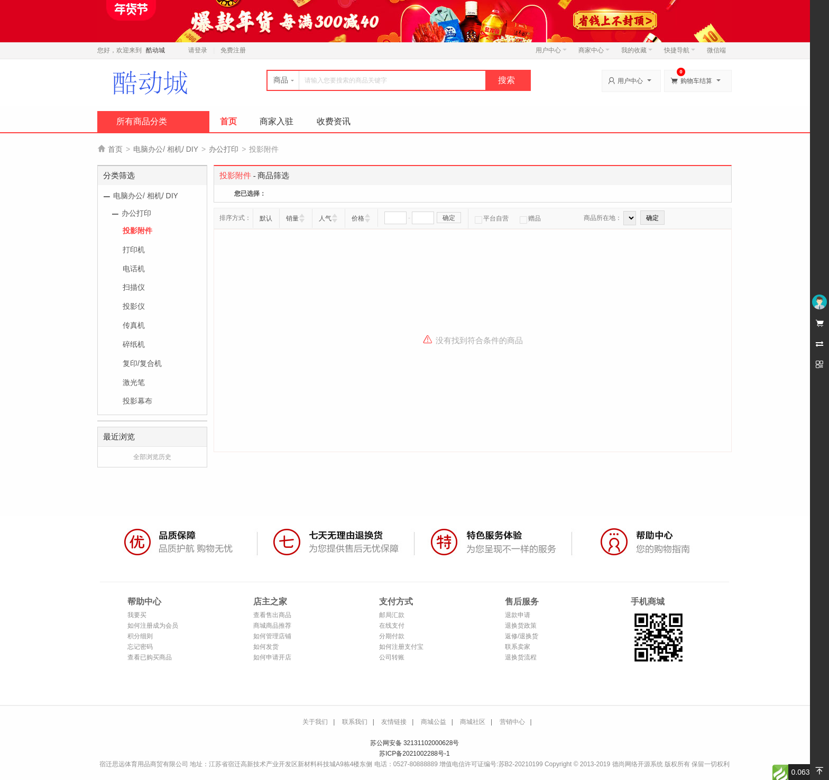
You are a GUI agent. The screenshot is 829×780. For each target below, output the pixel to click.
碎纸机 (134, 344)
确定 (449, 218)
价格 (358, 218)
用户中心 (551, 50)
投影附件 (137, 230)
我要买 (136, 615)
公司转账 (391, 657)
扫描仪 (134, 287)
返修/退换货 (521, 636)
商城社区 (472, 722)
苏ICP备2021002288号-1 (414, 753)
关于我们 (315, 722)
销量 (292, 218)
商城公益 (433, 722)
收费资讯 (334, 121)
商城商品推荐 (272, 625)
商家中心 (594, 50)
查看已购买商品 (149, 657)
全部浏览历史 (152, 457)
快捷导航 (679, 50)
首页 (228, 121)
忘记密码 (140, 646)
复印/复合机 (142, 363)
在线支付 (391, 625)
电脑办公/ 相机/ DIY (165, 149)
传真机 (134, 325)
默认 (266, 218)
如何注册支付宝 (401, 646)
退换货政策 (521, 625)
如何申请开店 (272, 657)
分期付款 (391, 636)
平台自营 (492, 218)
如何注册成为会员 (152, 625)
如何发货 (266, 646)
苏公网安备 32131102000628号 (414, 743)
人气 (325, 218)
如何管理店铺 (272, 636)
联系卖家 (517, 646)
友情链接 (394, 722)
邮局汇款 (391, 615)
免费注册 (233, 50)
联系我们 (354, 722)
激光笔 (134, 382)
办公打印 (223, 149)
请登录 (197, 50)
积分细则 (140, 636)
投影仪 (134, 306)
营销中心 (512, 722)
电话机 (134, 268)
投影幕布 (137, 401)
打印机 (134, 249)
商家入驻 (276, 121)
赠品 (530, 218)
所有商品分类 (141, 121)
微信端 (716, 50)
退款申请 (517, 615)
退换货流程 (521, 657)
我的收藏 (636, 50)
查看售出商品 (272, 615)
